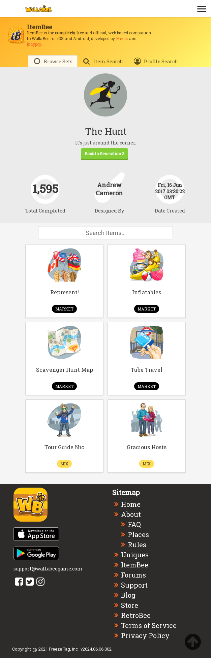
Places (138, 534)
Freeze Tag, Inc (63, 649)
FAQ (134, 524)
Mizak (122, 38)
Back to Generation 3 (104, 153)
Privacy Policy (145, 635)
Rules (137, 544)
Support (134, 585)
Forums (133, 574)
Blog (128, 595)
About (131, 514)
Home (131, 504)
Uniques (135, 554)
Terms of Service (149, 625)
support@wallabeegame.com (48, 568)
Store (129, 605)
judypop (34, 44)
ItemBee (134, 564)
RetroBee (136, 615)
